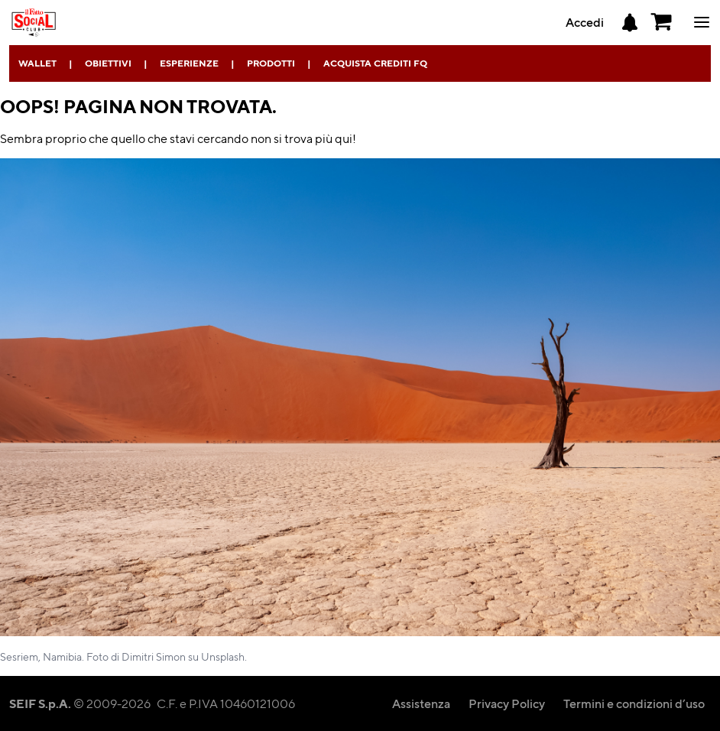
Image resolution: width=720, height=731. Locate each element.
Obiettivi (108, 63)
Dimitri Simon (154, 656)
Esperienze (189, 63)
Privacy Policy (507, 703)
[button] (662, 22)
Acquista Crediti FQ (375, 63)
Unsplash (223, 656)
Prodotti (271, 63)
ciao (701, 22)
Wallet (37, 63)
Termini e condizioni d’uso (634, 703)
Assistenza (421, 703)
